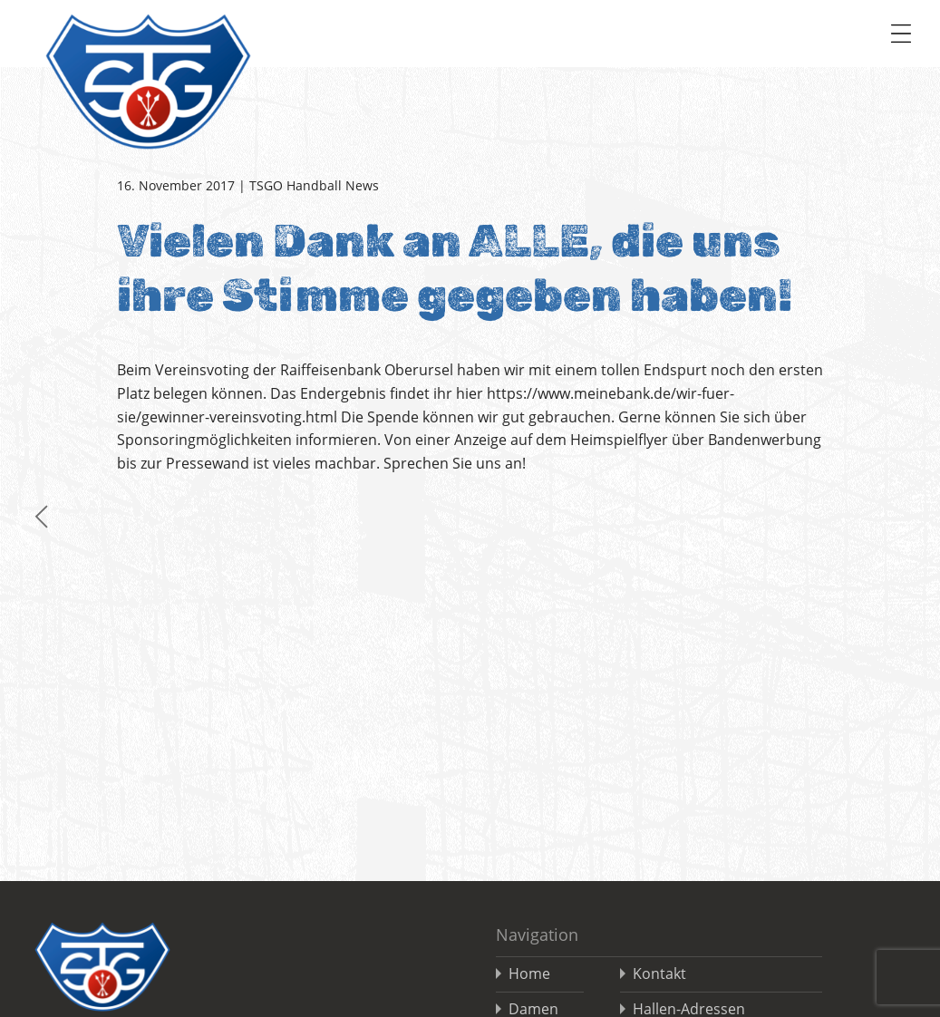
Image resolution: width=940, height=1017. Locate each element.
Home (529, 973)
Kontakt (659, 973)
